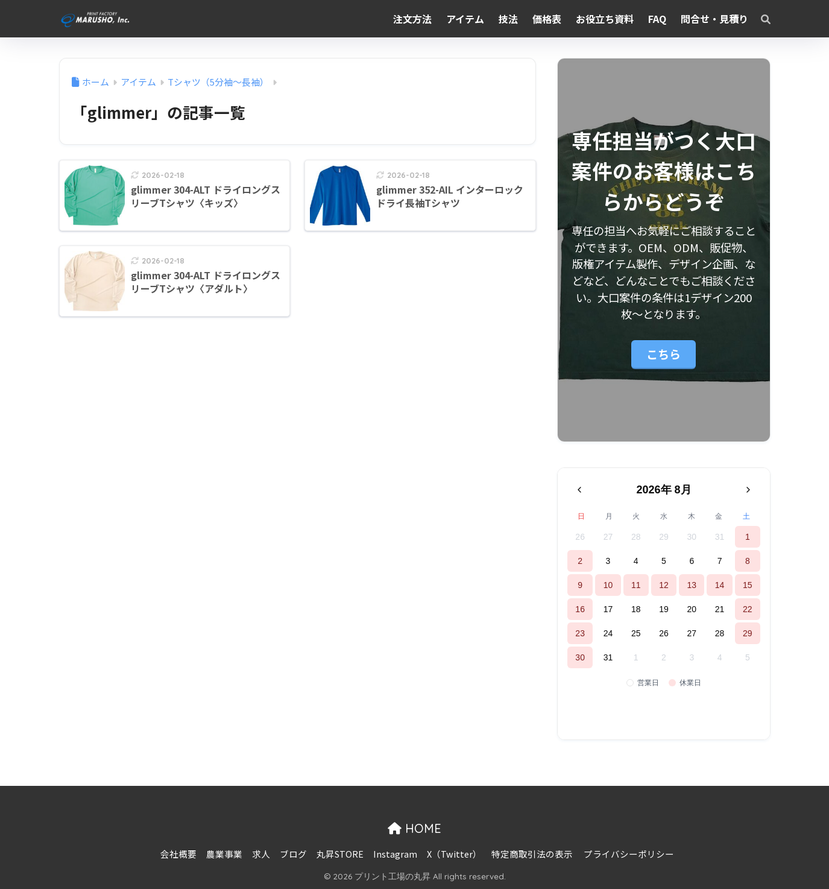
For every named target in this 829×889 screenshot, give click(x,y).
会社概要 (178, 853)
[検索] (760, 18)
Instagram (395, 853)
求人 (261, 853)
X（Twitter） (454, 853)
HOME (414, 828)
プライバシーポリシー (629, 853)
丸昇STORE (340, 853)
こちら (663, 354)
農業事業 (224, 853)
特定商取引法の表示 (532, 853)
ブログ (293, 853)
